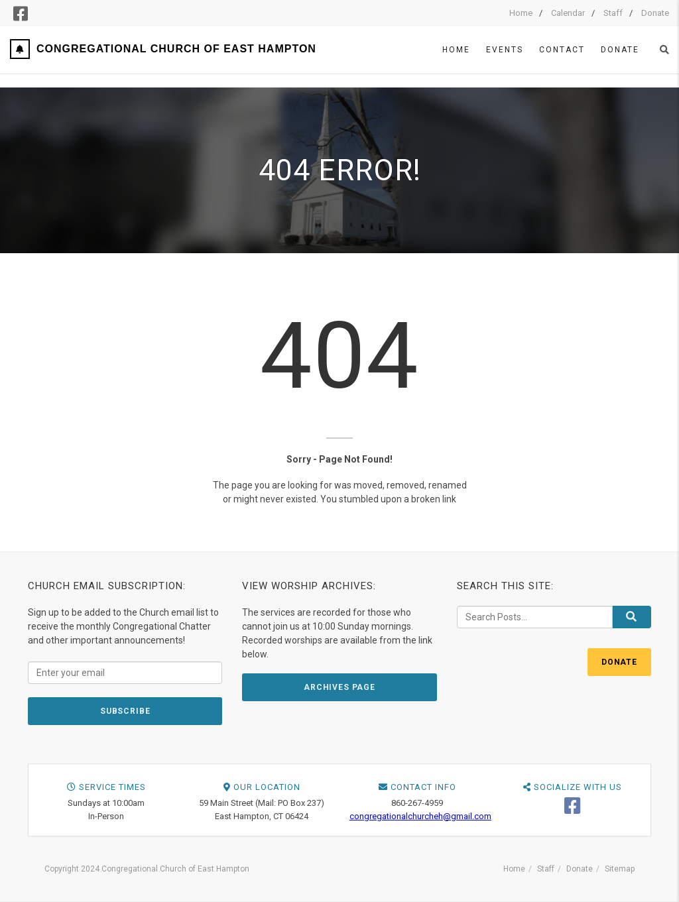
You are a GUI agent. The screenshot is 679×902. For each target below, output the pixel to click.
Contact (562, 49)
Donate (655, 13)
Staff (613, 13)
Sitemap (620, 869)
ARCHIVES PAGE (339, 687)
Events (504, 49)
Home (520, 13)
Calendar (568, 13)
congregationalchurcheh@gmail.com (420, 816)
